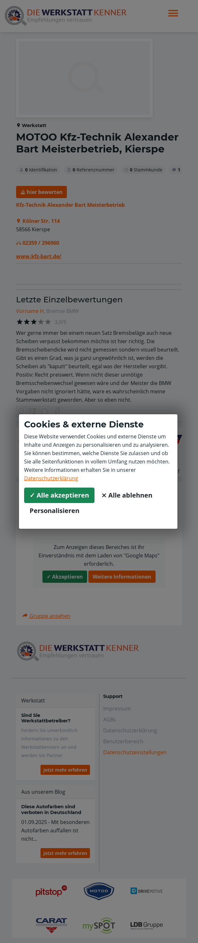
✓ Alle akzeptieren (59, 495)
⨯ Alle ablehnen (126, 495)
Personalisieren (54, 510)
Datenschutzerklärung (51, 478)
